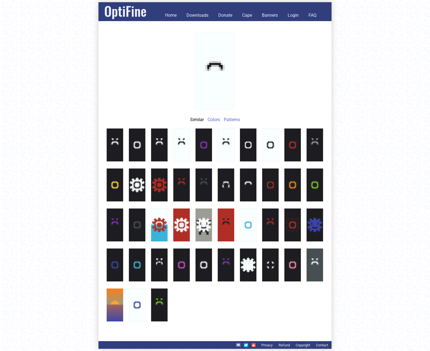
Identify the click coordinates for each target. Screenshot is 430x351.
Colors (214, 119)
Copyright (303, 345)
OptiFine (125, 11)
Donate (225, 15)
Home (171, 15)
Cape (247, 15)
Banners (270, 15)
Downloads (197, 15)
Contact (322, 345)
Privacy (267, 345)
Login (293, 15)
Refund (284, 345)
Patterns (232, 119)
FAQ (312, 15)
